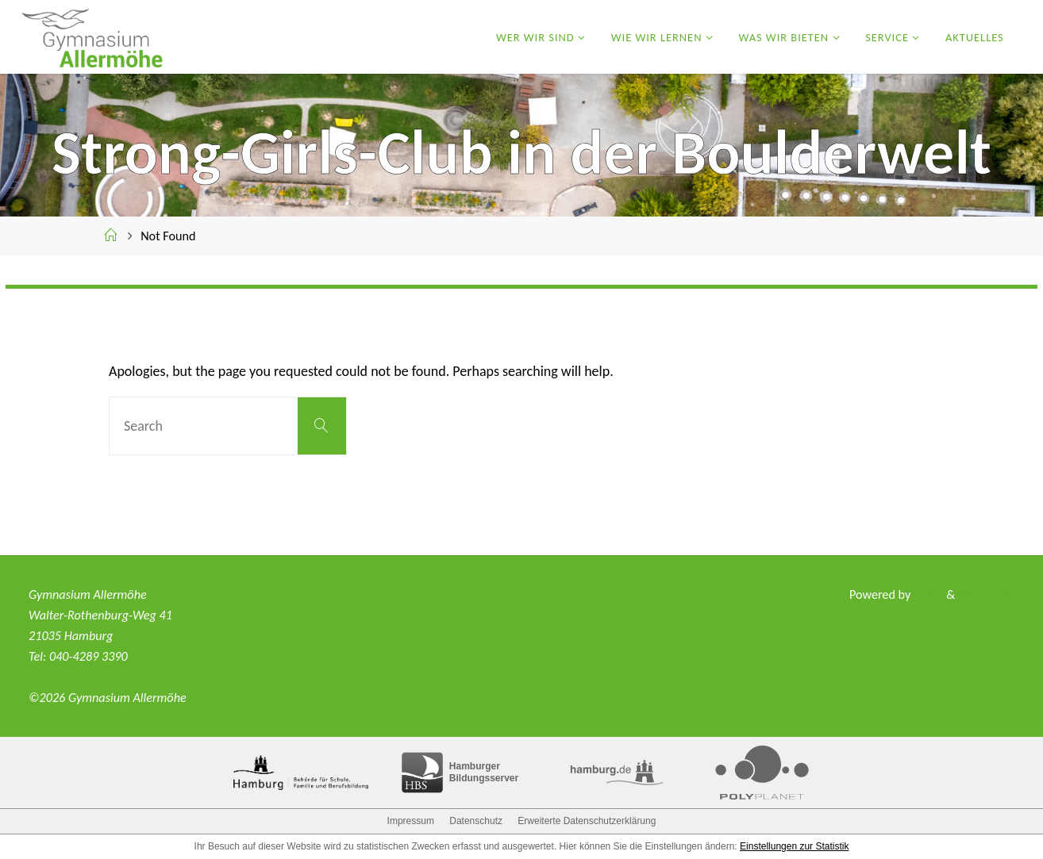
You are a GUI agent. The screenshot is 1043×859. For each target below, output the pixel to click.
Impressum (410, 820)
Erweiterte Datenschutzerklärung (587, 820)
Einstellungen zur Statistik (794, 846)
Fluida (923, 594)
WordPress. (984, 594)
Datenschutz (475, 820)
